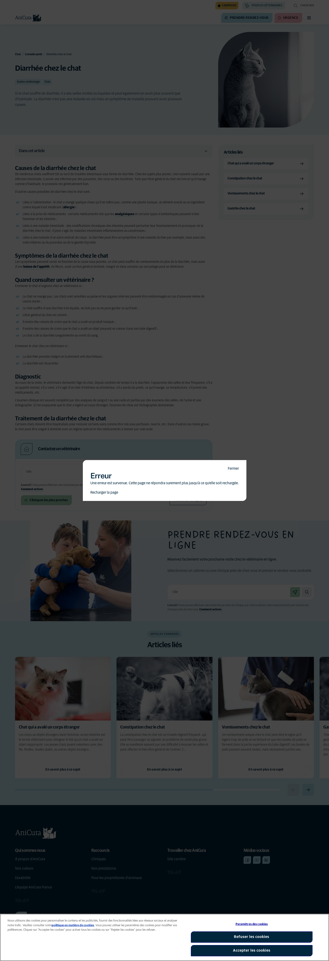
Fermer (233, 468)
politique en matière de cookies (73, 925)
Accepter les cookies (251, 950)
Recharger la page (104, 492)
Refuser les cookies (251, 937)
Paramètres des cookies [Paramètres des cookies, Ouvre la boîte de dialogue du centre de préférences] (252, 924)
